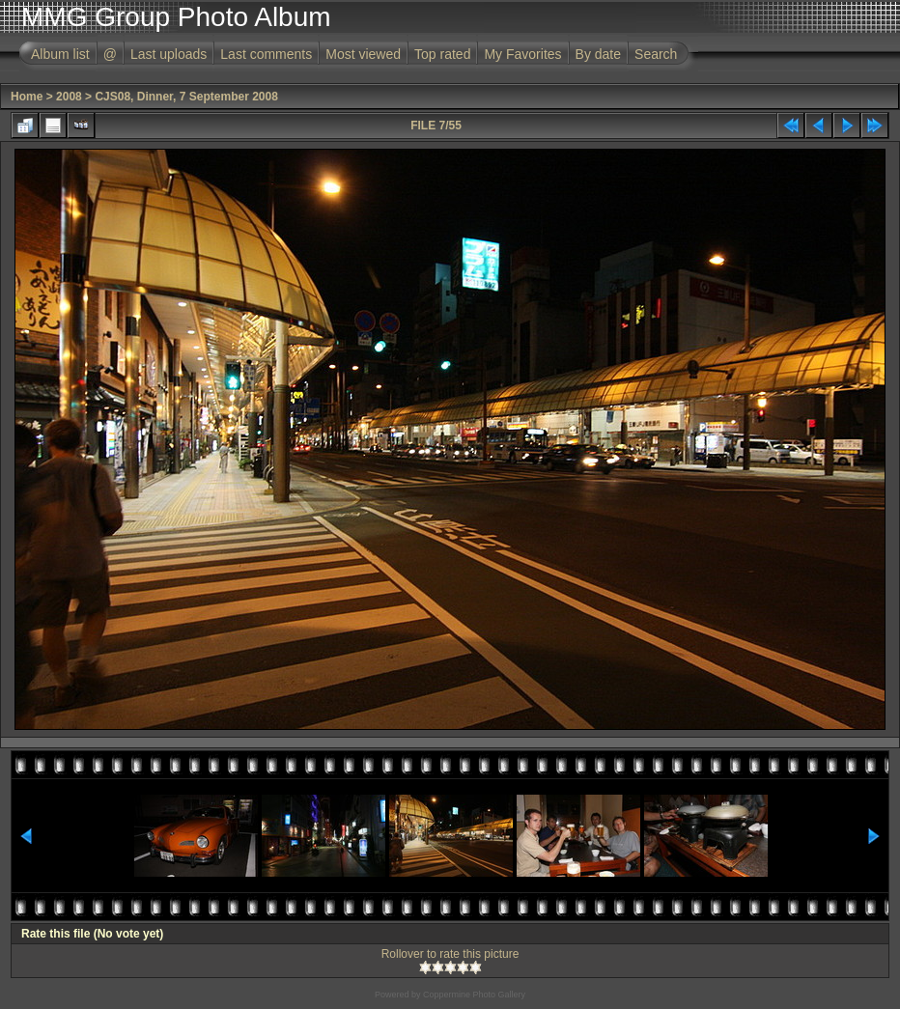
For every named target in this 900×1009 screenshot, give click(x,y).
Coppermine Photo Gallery (474, 994)
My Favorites (522, 54)
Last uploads (168, 54)
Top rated (442, 54)
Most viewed (363, 54)
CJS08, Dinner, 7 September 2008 (186, 96)
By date (598, 54)
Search (655, 54)
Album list (60, 54)
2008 (69, 96)
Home (26, 96)
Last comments (266, 54)
